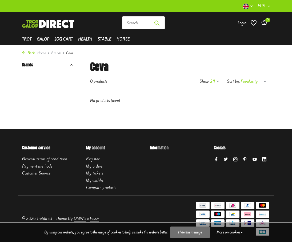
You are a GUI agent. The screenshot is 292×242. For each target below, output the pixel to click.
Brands (58, 53)
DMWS (80, 218)
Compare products (101, 187)
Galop (43, 39)
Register (92, 159)
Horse (123, 39)
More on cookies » (229, 232)
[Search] (143, 22)
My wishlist (95, 180)
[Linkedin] (264, 160)
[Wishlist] (254, 23)
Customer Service (36, 173)
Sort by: (233, 81)
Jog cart (64, 39)
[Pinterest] (245, 160)
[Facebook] (216, 160)
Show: (204, 81)
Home (43, 53)
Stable (104, 39)
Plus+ (94, 218)
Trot (26, 39)
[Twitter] (226, 160)
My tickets (94, 173)
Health (85, 39)
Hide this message (190, 232)
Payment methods (37, 166)
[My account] (242, 23)
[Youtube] (255, 160)
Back (28, 53)
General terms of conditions (44, 159)
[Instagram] (235, 160)
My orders (94, 166)
